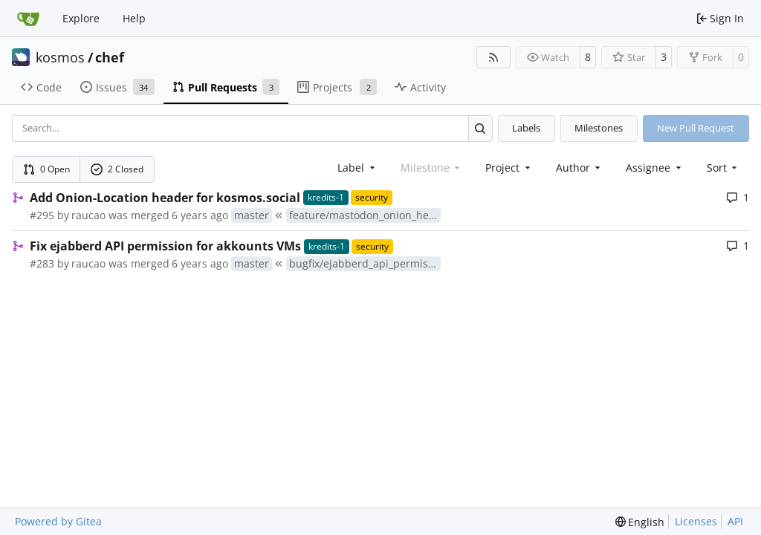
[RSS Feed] (493, 57)
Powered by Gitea (58, 521)
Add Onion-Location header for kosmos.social (165, 197)
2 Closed (117, 169)
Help (134, 18)
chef (109, 57)
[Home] (28, 18)
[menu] (723, 167)
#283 (42, 263)
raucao (88, 215)
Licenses (696, 521)
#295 (42, 215)
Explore (81, 18)
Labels (526, 127)
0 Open (47, 169)
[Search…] (480, 128)
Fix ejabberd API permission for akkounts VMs (165, 246)
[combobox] (357, 167)
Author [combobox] (579, 167)
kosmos (60, 57)
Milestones (598, 127)
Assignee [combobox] (655, 167)
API (735, 521)
